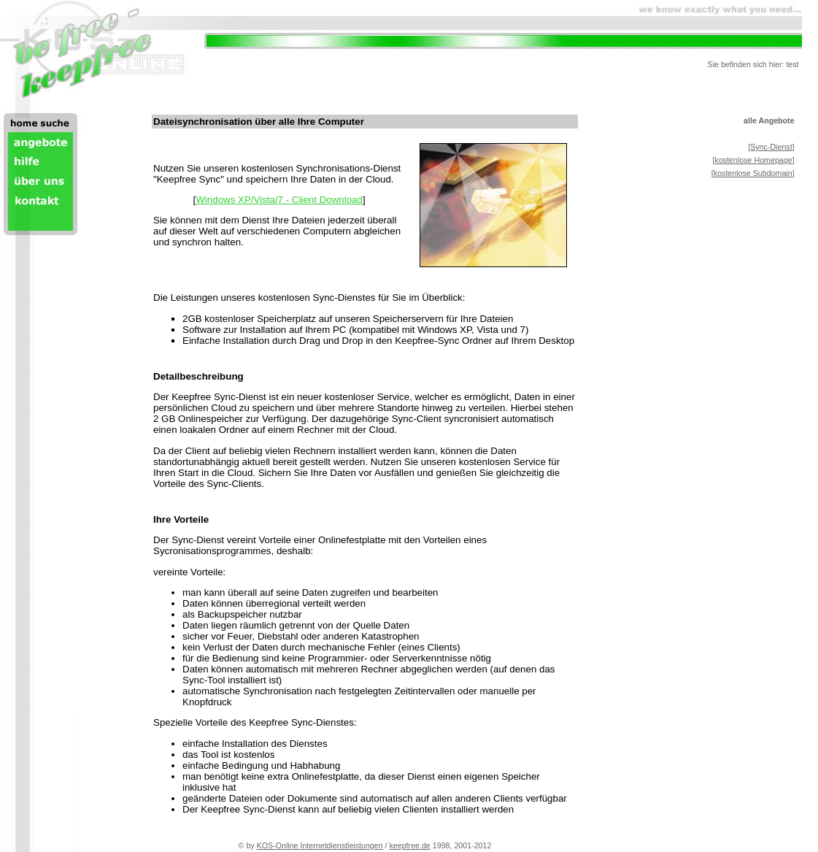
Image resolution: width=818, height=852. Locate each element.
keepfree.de (410, 845)
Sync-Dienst (771, 146)
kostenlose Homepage (753, 160)
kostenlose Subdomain (753, 173)
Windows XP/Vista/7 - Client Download (279, 199)
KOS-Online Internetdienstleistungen (320, 845)
